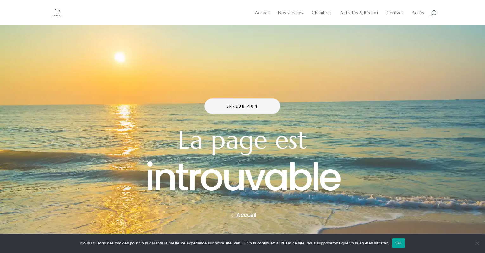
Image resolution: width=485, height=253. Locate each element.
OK (398, 243)
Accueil (246, 215)
